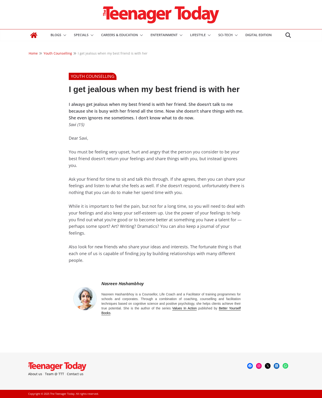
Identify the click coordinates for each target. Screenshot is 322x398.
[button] (63, 35)
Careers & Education (119, 35)
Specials (81, 35)
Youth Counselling (92, 76)
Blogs (56, 35)
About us (35, 374)
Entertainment (164, 35)
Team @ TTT (54, 374)
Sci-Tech (225, 35)
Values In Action (184, 308)
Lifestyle (198, 35)
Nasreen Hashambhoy (122, 283)
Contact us (75, 374)
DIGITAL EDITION (258, 35)
